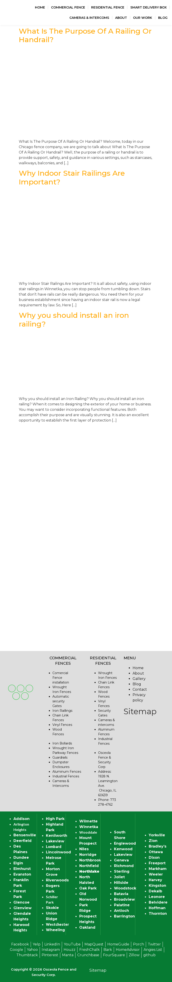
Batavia (121, 894)
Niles (84, 849)
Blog (163, 18)
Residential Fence (107, 7)
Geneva (121, 860)
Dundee (21, 857)
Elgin (18, 863)
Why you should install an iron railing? (74, 319)
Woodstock (125, 888)
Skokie (52, 908)
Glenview (22, 908)
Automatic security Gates (60, 701)
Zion (153, 841)
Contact (140, 689)
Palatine (122, 905)
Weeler (156, 874)
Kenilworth (56, 835)
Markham (158, 869)
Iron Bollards (62, 743)
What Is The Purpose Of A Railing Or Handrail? (85, 35)
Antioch (121, 910)
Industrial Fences (65, 776)
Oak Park (88, 888)
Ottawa (156, 852)
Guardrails (59, 757)
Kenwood (123, 849)
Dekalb (155, 891)
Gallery (139, 679)
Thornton (158, 913)
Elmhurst (22, 869)
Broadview (124, 899)
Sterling (121, 871)
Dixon (154, 857)
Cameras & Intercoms (89, 18)
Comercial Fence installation (60, 677)
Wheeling (55, 930)
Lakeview (55, 841)
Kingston (157, 885)
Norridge (88, 854)
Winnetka (88, 827)
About (121, 18)
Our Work (142, 18)
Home (40, 7)
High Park (55, 819)
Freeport (157, 863)
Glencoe (21, 902)
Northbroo (89, 860)
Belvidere (158, 902)
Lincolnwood (58, 852)
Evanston (22, 874)
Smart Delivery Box (148, 7)
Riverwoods (57, 880)
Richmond (124, 866)
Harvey (155, 880)
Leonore (157, 897)
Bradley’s (157, 846)
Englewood (125, 843)
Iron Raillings (62, 711)
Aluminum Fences (66, 772)
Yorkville (157, 835)
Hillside (121, 882)
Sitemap (140, 711)
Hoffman (157, 908)
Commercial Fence (68, 7)
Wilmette (88, 821)
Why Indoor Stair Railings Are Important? (72, 177)
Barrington (124, 916)
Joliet (119, 877)
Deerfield (22, 841)
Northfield (89, 866)
